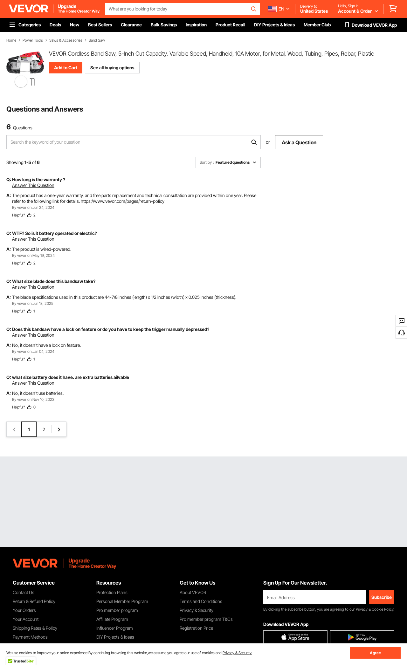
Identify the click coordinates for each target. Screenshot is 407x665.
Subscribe (381, 597)
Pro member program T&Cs (206, 619)
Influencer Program (114, 628)
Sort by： (208, 162)
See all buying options (112, 67)
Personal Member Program (122, 601)
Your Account (25, 619)
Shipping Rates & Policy (35, 628)
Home (11, 40)
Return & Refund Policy (34, 601)
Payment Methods (30, 637)
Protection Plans (112, 592)
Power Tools (33, 40)
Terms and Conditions (201, 601)
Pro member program (117, 610)
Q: (8, 179)
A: (8, 195)
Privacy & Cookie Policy (374, 609)
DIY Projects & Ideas (115, 637)
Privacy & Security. (237, 652)
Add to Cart (65, 67)
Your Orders (24, 610)
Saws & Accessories (65, 40)
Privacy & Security (196, 610)
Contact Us (23, 592)
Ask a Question (299, 142)
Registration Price (196, 628)
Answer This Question (33, 185)
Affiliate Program (112, 619)
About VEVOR (193, 592)
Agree (375, 652)
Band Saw (97, 40)
